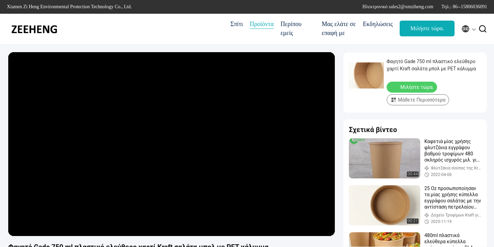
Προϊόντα (262, 24)
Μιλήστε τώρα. (427, 28)
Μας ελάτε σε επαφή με (339, 28)
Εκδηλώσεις (378, 24)
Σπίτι (237, 24)
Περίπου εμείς (291, 28)
